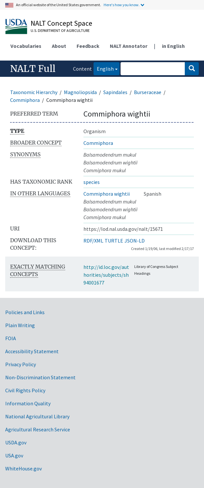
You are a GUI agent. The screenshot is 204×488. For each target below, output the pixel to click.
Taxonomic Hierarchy (33, 92)
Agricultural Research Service (37, 429)
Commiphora (25, 100)
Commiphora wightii (106, 193)
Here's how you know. (121, 4)
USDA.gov (15, 442)
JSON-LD (134, 240)
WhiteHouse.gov (23, 468)
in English (173, 46)
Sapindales (115, 92)
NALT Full (32, 69)
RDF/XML (93, 240)
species (91, 182)
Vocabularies (25, 46)
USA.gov (14, 455)
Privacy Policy (20, 364)
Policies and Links (25, 312)
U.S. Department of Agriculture (60, 30)
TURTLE (114, 240)
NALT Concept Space (61, 23)
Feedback (88, 46)
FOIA (10, 338)
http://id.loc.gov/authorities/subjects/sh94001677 (106, 275)
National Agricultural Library (37, 416)
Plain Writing (20, 325)
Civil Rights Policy (25, 390)
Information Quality (28, 403)
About (59, 46)
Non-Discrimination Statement (40, 377)
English (104, 68)
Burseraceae (147, 92)
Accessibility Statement (32, 351)
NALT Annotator (128, 46)
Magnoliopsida (80, 92)
